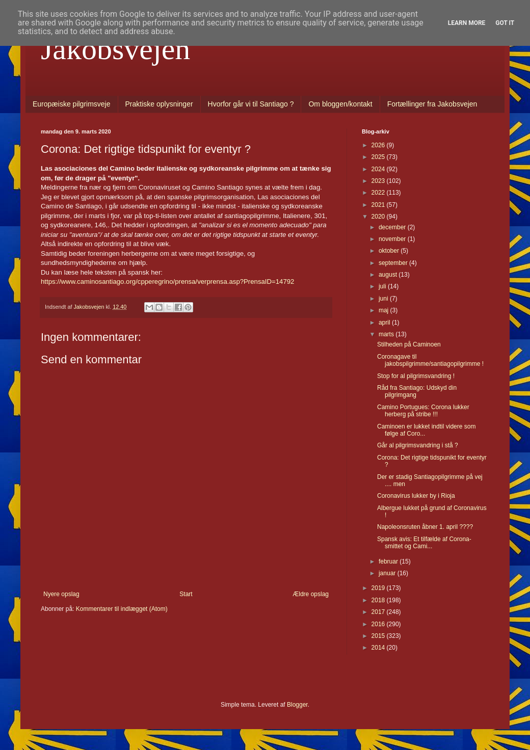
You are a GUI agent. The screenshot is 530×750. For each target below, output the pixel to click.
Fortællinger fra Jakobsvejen (432, 104)
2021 (379, 204)
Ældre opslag (311, 594)
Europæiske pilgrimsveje (72, 104)
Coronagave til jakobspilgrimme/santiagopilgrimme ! (430, 360)
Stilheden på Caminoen (409, 344)
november (393, 239)
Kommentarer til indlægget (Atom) (122, 608)
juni (384, 298)
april (385, 322)
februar (389, 561)
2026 (379, 145)
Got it (504, 22)
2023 (379, 180)
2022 (379, 192)
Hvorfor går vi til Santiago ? (251, 104)
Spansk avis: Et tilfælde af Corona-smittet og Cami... (424, 542)
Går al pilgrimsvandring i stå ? (417, 445)
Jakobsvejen (115, 49)
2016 (379, 624)
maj (384, 310)
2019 (379, 588)
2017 (379, 611)
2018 (379, 600)
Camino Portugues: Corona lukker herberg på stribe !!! (423, 411)
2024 (379, 169)
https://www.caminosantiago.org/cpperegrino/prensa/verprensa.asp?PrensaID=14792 (167, 281)
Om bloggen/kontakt (340, 104)
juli (383, 286)
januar (388, 573)
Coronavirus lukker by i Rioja (416, 495)
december (393, 227)
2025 (379, 156)
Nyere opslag (61, 594)
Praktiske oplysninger (159, 104)
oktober (390, 250)
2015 (379, 635)
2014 (379, 647)
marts (387, 334)
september (394, 262)
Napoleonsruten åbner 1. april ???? (425, 526)
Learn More (467, 22)
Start (185, 594)
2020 (379, 216)
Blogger (297, 704)
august (389, 274)
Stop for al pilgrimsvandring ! (416, 376)
